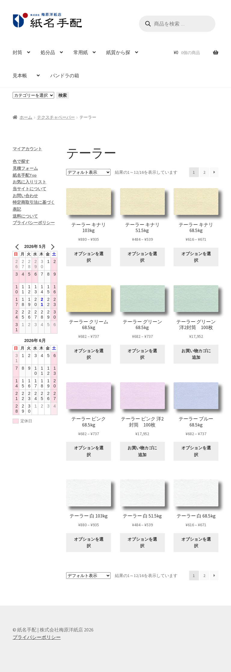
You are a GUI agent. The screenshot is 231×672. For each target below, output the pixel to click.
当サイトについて (29, 188)
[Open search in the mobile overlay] (177, 24)
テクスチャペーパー (56, 117)
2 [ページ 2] (204, 172)
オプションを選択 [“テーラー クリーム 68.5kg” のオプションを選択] (88, 354)
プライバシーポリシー (34, 222)
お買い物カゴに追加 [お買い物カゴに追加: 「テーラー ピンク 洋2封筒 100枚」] (142, 451)
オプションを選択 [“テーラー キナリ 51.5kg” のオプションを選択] (142, 257)
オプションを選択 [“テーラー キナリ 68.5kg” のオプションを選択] (196, 257)
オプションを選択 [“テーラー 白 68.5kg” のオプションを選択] (196, 542)
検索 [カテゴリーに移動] (62, 95)
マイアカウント (27, 148)
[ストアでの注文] (88, 172)
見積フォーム (25, 168)
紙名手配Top (25, 175)
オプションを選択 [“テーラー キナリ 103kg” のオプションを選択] (88, 257)
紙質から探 (118, 52)
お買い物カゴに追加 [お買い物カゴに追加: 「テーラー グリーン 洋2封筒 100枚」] (196, 354)
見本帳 (22, 75)
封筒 (17, 52)
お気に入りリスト (29, 182)
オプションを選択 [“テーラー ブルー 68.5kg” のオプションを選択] (196, 451)
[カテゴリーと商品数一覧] (33, 95)
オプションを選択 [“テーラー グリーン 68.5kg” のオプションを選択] (142, 354)
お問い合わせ (25, 195)
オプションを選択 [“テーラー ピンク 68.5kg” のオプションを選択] (88, 451)
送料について (25, 216)
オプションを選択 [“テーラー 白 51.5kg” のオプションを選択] (142, 542)
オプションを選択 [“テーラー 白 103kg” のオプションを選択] (88, 542)
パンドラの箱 (64, 75)
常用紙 (80, 52)
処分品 (48, 52)
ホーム (26, 117)
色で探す (21, 161)
